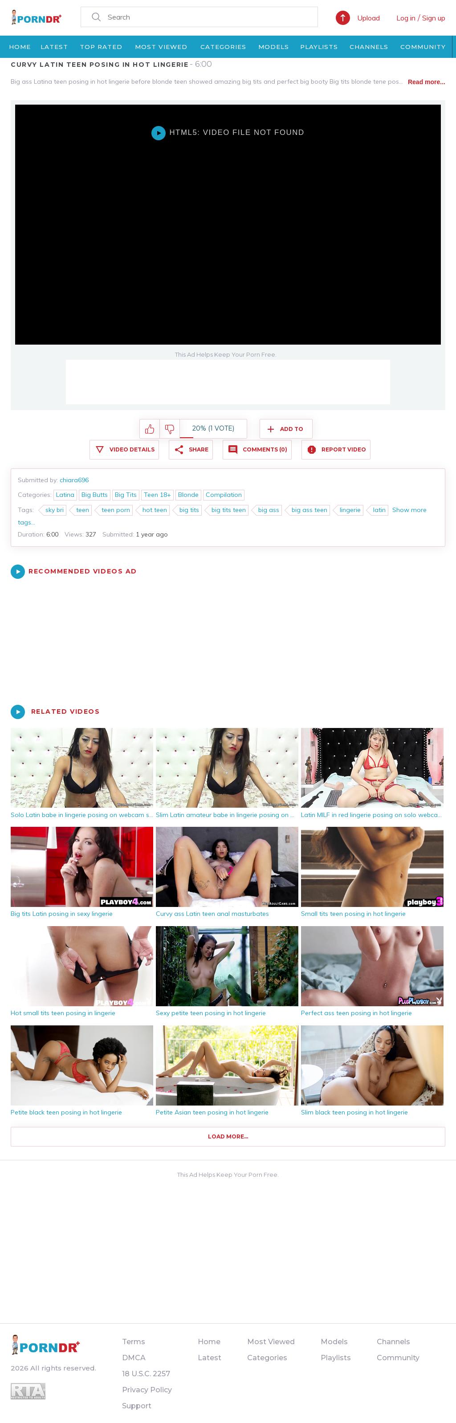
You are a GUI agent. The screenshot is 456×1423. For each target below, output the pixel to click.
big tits (189, 510)
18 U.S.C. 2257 (146, 1374)
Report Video (344, 449)
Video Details (132, 449)
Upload (368, 17)
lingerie (350, 510)
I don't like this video (170, 429)
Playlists (319, 46)
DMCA (134, 1358)
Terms (133, 1342)
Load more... (228, 1136)
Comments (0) (265, 449)
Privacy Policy (147, 1390)
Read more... (426, 81)
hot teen (154, 510)
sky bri (54, 510)
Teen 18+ (157, 495)
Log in (405, 17)
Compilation (224, 495)
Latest (54, 46)
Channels (369, 46)
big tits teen (229, 510)
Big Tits (126, 495)
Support (136, 1406)
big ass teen (309, 510)
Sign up (433, 17)
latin (379, 510)
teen (82, 510)
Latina (65, 495)
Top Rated (101, 46)
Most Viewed (161, 46)
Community (423, 46)
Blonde (188, 495)
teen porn (116, 510)
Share (198, 449)
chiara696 (74, 480)
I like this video (150, 429)
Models (273, 46)
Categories (223, 46)
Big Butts (94, 495)
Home (20, 46)
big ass (268, 510)
